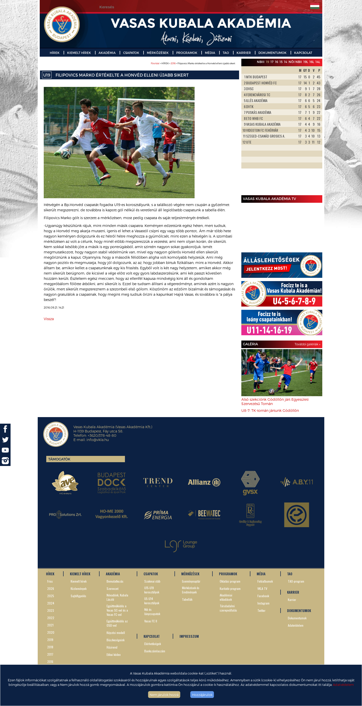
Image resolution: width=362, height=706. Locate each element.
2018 (50, 647)
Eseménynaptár (191, 581)
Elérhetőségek (152, 644)
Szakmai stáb (152, 581)
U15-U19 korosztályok (151, 590)
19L (305, 61)
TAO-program (296, 581)
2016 (173, 63)
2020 (50, 632)
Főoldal (155, 63)
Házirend (112, 647)
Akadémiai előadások (226, 597)
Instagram (263, 603)
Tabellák (187, 599)
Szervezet (112, 588)
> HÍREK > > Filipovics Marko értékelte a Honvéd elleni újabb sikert (193, 63)
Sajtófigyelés (78, 596)
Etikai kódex (114, 654)
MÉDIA (210, 52)
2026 (50, 588)
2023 (50, 610)
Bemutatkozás (115, 581)
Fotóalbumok (265, 581)
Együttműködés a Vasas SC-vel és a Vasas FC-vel (117, 610)
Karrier (292, 599)
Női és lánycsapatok (152, 611)
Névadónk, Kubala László (117, 597)
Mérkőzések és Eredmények (190, 590)
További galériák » (307, 344)
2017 (50, 654)
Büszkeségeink (115, 640)
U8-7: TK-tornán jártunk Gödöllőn (270, 410)
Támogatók (59, 459)
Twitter (261, 610)
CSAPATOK (131, 52)
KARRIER (244, 52)
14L (317, 61)
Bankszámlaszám (154, 651)
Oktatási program (230, 581)
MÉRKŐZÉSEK (158, 52)
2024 (50, 603)
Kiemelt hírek (78, 581)
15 (281, 61)
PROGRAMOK (186, 52)
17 (272, 61)
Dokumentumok (297, 618)
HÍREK (55, 52)
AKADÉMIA (107, 52)
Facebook (263, 596)
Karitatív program (230, 588)
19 (267, 61)
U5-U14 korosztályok (151, 600)
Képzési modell (116, 632)
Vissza (49, 319)
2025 (50, 596)
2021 (50, 625)
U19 (46, 75)
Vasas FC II (150, 621)
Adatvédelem (343, 684)
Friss (50, 581)
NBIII (260, 61)
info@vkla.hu (97, 440)
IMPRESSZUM (189, 636)
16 (276, 61)
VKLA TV (262, 588)
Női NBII (295, 61)
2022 (50, 618)
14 (285, 61)
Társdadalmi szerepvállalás (228, 608)
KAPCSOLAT (303, 52)
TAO (226, 52)
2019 (50, 639)
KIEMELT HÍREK (79, 52)
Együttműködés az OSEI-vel (117, 623)
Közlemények (78, 588)
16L (311, 61)
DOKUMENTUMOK (272, 52)
